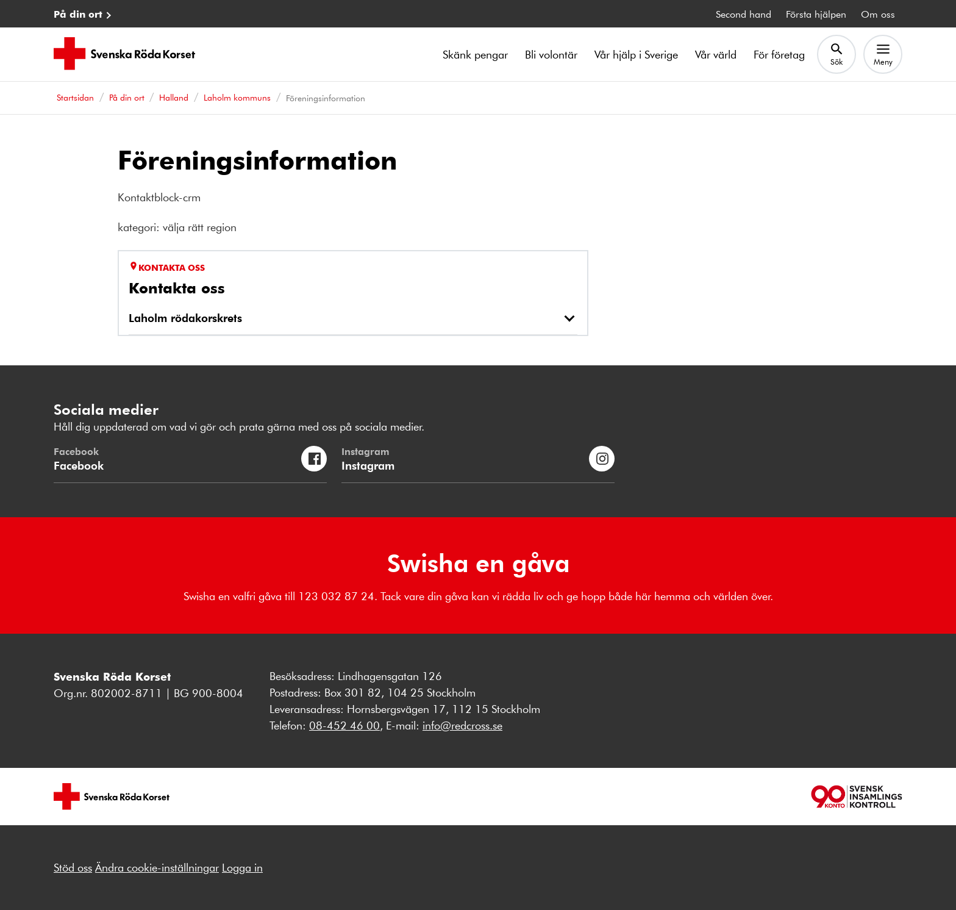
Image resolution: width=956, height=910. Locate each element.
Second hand (743, 13)
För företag (779, 54)
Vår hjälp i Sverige (636, 54)
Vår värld (716, 54)
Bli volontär (551, 54)
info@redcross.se (462, 725)
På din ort (78, 13)
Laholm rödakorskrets (185, 317)
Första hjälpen (816, 13)
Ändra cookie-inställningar (157, 867)
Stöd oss (73, 867)
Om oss (878, 13)
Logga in (242, 867)
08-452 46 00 (344, 725)
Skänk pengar (475, 54)
